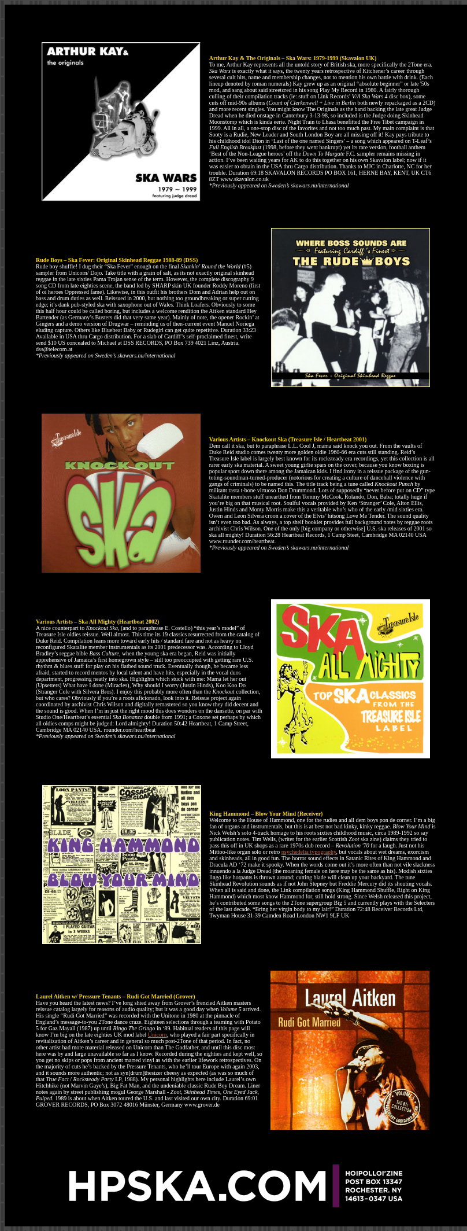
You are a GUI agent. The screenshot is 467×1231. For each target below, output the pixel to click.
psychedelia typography (308, 852)
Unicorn (157, 1034)
